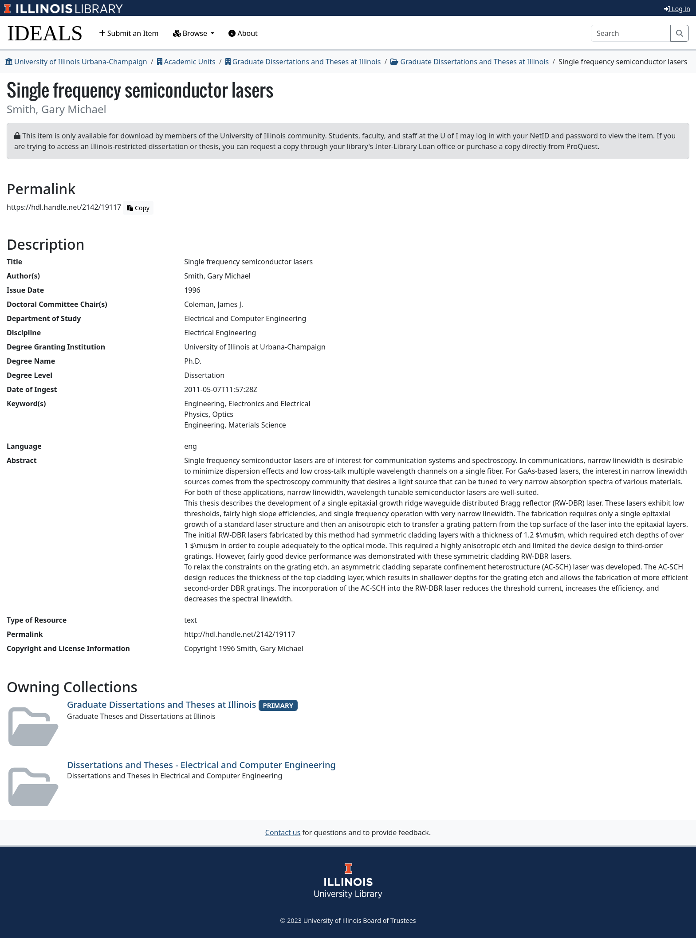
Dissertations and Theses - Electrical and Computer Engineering (201, 765)
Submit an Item (129, 33)
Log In (677, 8)
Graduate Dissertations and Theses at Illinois (303, 62)
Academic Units (186, 62)
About (243, 33)
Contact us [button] (283, 832)
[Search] (631, 33)
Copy (138, 208)
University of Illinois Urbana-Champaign (76, 62)
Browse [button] (191, 33)
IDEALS (45, 33)
